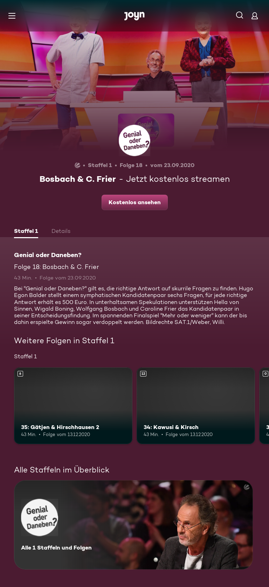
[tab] (26, 232)
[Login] (255, 15)
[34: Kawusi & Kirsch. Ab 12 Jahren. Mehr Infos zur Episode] (196, 405)
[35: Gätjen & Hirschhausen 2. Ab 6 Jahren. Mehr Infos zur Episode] (73, 405)
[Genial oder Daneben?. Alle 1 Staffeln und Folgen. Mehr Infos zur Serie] (133, 524)
